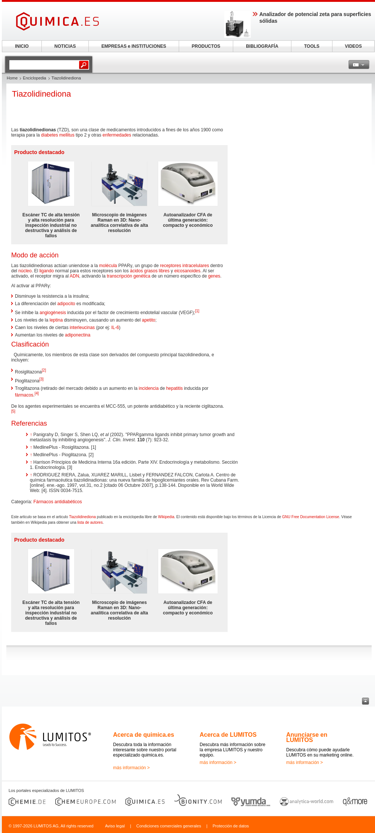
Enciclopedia (34, 78)
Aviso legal (115, 826)
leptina (56, 320)
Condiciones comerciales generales (168, 826)
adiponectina (77, 335)
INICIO (22, 46)
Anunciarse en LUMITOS (306, 737)
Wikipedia (166, 517)
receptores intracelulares (184, 265)
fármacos (24, 395)
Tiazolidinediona (82, 517)
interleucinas (82, 327)
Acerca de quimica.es (143, 735)
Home (12, 78)
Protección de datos (231, 826)
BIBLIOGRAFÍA (262, 46)
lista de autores (90, 522)
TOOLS (311, 46)
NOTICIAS (65, 46)
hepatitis (174, 388)
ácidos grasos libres (149, 270)
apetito (148, 320)
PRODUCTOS (206, 46)
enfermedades (117, 135)
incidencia (149, 388)
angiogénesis (53, 312)
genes (214, 276)
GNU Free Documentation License (310, 517)
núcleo (24, 270)
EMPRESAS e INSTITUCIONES (133, 46)
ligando (46, 270)
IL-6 (115, 327)
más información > (131, 767)
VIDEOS (353, 46)
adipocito (66, 303)
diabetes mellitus (57, 135)
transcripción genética (128, 276)
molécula (108, 265)
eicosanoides (187, 270)
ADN (74, 276)
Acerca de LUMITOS (228, 735)
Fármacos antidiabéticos (57, 501)
